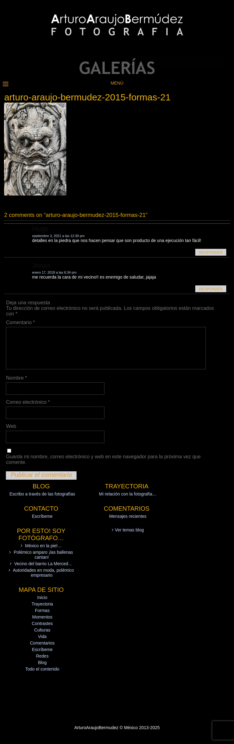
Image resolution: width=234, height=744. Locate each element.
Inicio (42, 597)
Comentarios (42, 643)
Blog (42, 662)
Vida (42, 636)
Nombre (16, 378)
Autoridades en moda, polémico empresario (43, 573)
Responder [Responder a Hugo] (211, 252)
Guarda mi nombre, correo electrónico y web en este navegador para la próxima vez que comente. (103, 459)
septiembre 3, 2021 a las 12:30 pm (58, 236)
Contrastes (42, 623)
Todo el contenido (42, 669)
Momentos (42, 616)
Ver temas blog (129, 529)
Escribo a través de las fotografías (42, 493)
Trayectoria (42, 603)
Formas (42, 610)
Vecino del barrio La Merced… (43, 563)
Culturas (42, 629)
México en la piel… (43, 545)
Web (11, 426)
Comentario (20, 322)
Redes (42, 656)
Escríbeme (42, 516)
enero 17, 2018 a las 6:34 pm (54, 272)
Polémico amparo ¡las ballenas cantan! (43, 555)
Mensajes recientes (128, 516)
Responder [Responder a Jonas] (211, 289)
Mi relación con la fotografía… (128, 493)
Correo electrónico (28, 402)
